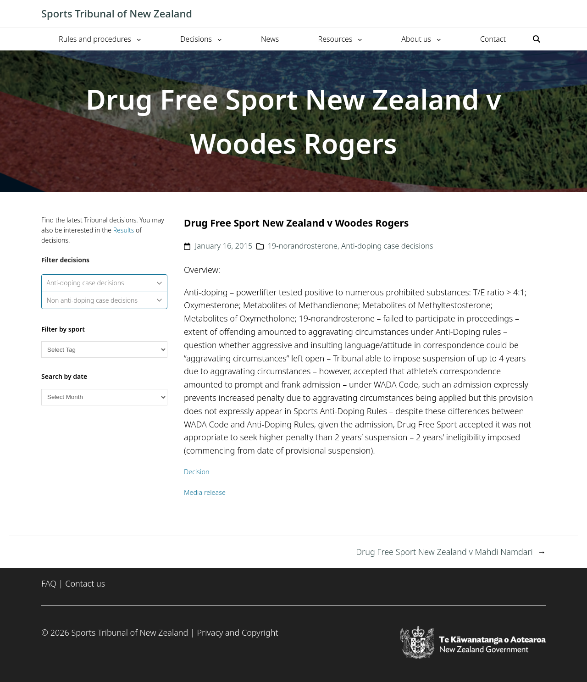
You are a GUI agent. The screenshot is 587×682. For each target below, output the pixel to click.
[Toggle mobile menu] (541, 13)
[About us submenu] (439, 39)
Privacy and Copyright (237, 632)
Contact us (85, 583)
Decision (197, 471)
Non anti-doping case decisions (104, 300)
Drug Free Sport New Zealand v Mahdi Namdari (444, 551)
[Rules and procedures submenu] (139, 39)
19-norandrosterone (302, 245)
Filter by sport (63, 329)
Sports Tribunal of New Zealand (116, 13)
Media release (205, 492)
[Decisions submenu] (219, 39)
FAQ (48, 583)
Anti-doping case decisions (104, 282)
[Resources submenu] (360, 39)
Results (123, 230)
